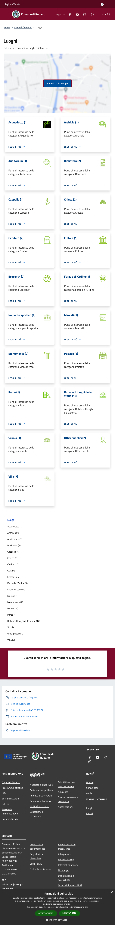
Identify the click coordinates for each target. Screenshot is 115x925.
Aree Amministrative (12, 788)
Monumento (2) (15, 602)
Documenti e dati (10, 819)
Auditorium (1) (14, 539)
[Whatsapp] (91, 14)
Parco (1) (11, 614)
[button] (57, 919)
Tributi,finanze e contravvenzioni (66, 784)
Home (7, 27)
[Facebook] (69, 14)
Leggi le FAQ (36, 863)
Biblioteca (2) (14, 545)
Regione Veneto (12, 4)
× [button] (112, 892)
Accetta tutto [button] (45, 913)
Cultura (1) (12, 570)
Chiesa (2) (12, 558)
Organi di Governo (11, 782)
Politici (5, 804)
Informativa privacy (68, 865)
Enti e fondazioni (10, 798)
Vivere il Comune (23, 27)
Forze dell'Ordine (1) (17, 583)
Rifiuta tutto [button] (69, 913)
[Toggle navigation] (6, 14)
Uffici (4, 793)
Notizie (89, 782)
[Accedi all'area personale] (102, 4)
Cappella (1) (13, 551)
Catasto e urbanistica (41, 801)
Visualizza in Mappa (57, 83)
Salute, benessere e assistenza (68, 799)
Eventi (89, 813)
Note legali (63, 870)
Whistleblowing (66, 859)
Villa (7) (11, 640)
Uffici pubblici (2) (15, 633)
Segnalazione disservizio (36, 856)
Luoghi (89, 808)
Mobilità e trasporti (39, 806)
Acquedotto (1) (14, 526)
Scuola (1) (12, 627)
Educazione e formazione (36, 814)
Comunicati (92, 788)
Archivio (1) (13, 533)
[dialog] (57, 907)
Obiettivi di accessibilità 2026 (70, 887)
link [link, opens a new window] (86, 907)
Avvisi (89, 793)
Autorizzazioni (65, 807)
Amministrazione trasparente (66, 846)
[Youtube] (76, 14)
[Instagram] (84, 14)
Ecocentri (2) (13, 577)
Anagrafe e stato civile (41, 785)
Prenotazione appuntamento (37, 846)
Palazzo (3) (12, 608)
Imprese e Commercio (41, 795)
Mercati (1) (12, 596)
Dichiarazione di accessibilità (66, 878)
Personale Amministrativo (10, 811)
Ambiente (63, 792)
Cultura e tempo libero (41, 790)
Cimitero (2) (13, 564)
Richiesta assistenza (40, 869)
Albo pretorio (64, 854)
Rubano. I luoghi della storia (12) (23, 621)
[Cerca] (109, 14)
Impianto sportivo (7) (17, 589)
